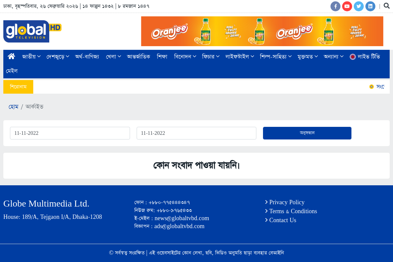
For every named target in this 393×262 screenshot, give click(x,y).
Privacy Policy (285, 202)
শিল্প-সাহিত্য (276, 57)
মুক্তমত (308, 57)
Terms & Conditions (291, 211)
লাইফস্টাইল (239, 57)
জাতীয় (31, 57)
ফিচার (210, 57)
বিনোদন (185, 57)
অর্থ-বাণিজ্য (87, 57)
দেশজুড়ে (58, 57)
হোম (13, 107)
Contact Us (280, 220)
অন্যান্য (333, 57)
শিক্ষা (162, 57)
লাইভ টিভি (364, 57)
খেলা (113, 57)
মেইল (12, 71)
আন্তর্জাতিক (138, 57)
